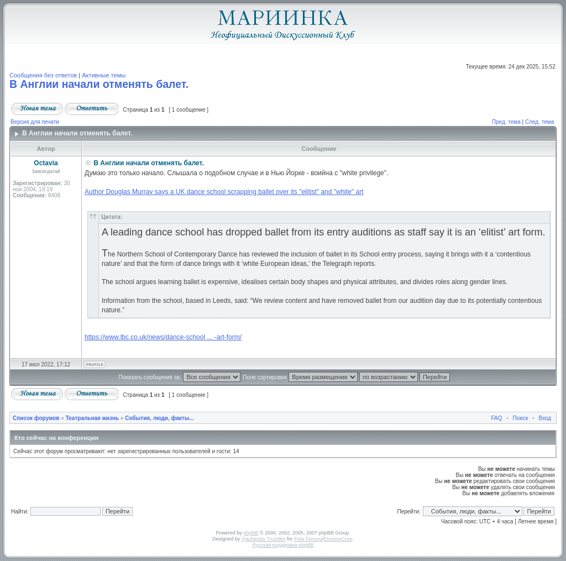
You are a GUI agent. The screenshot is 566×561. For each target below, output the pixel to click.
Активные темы (103, 75)
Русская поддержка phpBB (283, 545)
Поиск (520, 418)
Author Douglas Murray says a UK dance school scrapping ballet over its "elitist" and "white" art (224, 192)
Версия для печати (35, 122)
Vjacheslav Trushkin (264, 539)
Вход (544, 418)
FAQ (496, 418)
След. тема (539, 122)
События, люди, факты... (159, 418)
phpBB (250, 533)
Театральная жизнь (92, 418)
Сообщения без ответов (43, 75)
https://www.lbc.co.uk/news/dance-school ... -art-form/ (163, 337)
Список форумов (36, 418)
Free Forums (308, 539)
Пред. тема (506, 122)
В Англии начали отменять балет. (98, 84)
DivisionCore (338, 539)
